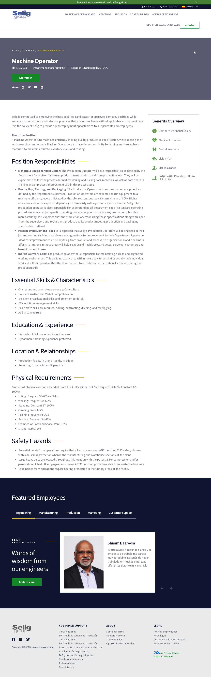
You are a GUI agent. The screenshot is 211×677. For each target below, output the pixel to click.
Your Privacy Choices (166, 652)
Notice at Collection (163, 656)
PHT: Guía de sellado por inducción (78, 635)
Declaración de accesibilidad (169, 639)
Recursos (121, 14)
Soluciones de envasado (80, 14)
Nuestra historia (115, 635)
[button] (147, 6)
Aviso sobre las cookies (166, 643)
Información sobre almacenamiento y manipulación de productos (80, 649)
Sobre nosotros (115, 631)
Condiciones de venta (71, 659)
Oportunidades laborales (163, 24)
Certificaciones (67, 631)
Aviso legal (160, 635)
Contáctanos (66, 667)
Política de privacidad (166, 631)
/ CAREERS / (28, 50)
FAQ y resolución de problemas (76, 655)
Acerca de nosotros (165, 14)
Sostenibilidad (139, 14)
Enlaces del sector (69, 663)
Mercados (105, 14)
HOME (15, 50)
